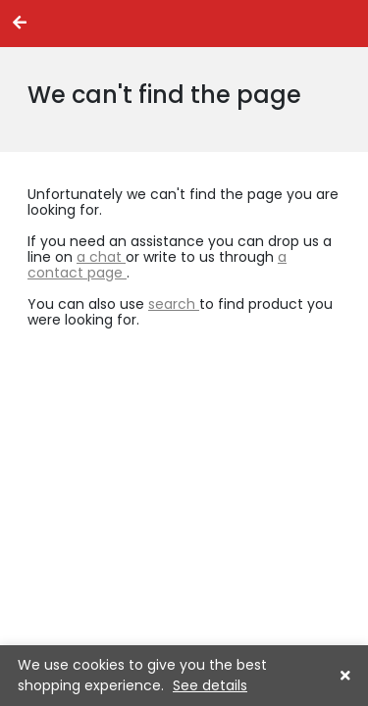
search (173, 304)
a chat (101, 257)
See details (210, 685)
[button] (345, 675)
